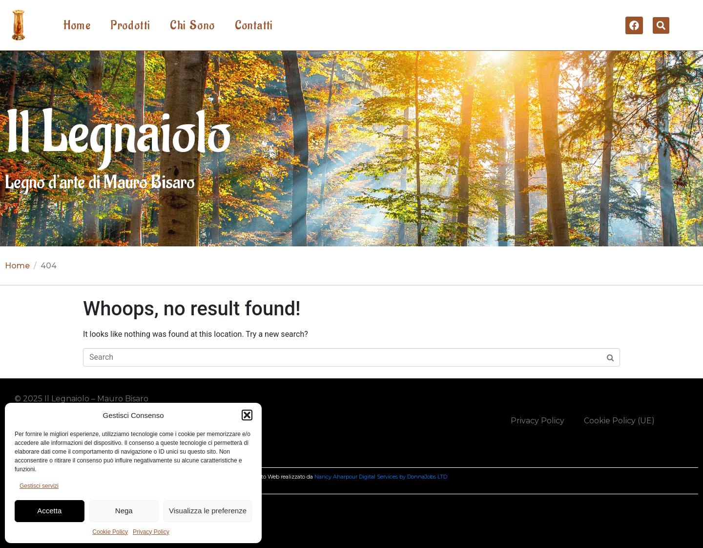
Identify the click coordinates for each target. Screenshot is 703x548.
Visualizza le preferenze (208, 510)
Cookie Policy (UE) (619, 420)
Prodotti (130, 25)
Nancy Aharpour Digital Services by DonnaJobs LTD (380, 476)
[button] (247, 415)
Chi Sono (192, 25)
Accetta (49, 510)
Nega (124, 510)
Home (77, 25)
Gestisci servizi (39, 485)
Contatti (254, 25)
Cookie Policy (110, 531)
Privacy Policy (151, 531)
